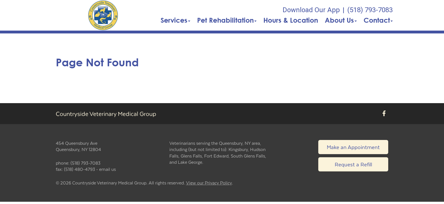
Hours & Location (290, 20)
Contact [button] (378, 20)
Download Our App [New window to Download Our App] (311, 10)
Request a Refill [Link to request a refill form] (353, 164)
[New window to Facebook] (384, 113)
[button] (103, 15)
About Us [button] (341, 20)
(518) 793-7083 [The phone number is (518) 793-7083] (370, 10)
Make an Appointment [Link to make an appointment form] (353, 147)
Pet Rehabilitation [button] (227, 20)
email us (107, 169)
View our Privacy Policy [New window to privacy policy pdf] (209, 183)
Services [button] (175, 20)
